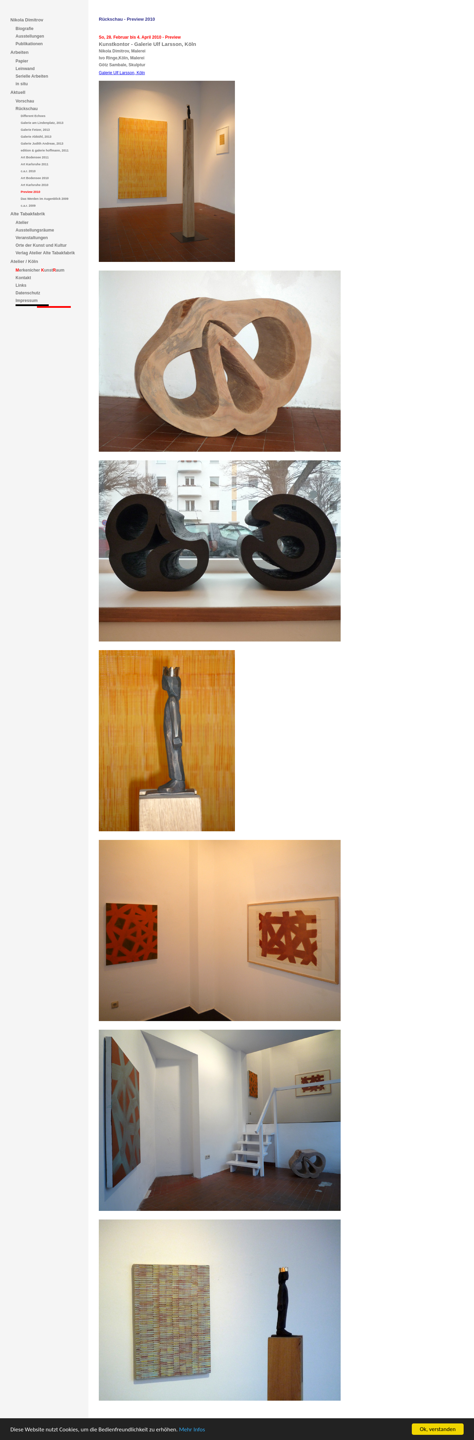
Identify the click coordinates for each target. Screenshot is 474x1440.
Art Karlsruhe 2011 (34, 164)
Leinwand (25, 68)
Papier (22, 61)
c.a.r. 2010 (28, 171)
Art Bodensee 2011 (35, 157)
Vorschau (25, 101)
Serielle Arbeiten (32, 76)
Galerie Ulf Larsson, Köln (122, 72)
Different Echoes (33, 116)
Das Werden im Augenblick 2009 (44, 198)
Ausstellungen (30, 36)
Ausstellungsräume (35, 230)
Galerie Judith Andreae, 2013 (42, 143)
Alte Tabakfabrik (27, 213)
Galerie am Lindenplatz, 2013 (42, 123)
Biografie (25, 28)
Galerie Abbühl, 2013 (36, 136)
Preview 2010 (30, 192)
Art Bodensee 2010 (35, 178)
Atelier (22, 222)
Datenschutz (28, 293)
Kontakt (23, 277)
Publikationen (29, 43)
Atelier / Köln (24, 261)
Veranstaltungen (32, 237)
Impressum (27, 300)
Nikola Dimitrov (26, 19)
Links (21, 285)
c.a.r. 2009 (28, 205)
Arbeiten (19, 52)
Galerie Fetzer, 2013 (35, 129)
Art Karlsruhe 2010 (34, 185)
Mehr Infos (192, 1429)
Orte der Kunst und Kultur (41, 245)
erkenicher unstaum (40, 270)
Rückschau (27, 108)
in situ (22, 83)
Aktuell (17, 92)
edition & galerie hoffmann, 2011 (45, 150)
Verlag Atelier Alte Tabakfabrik (45, 253)
